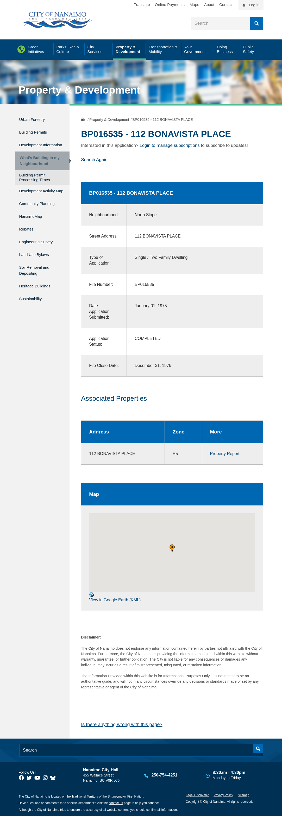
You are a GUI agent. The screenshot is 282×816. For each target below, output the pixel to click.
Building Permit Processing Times (34, 182)
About (209, 4)
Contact (226, 4)
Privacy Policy (223, 795)
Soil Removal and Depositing (38, 277)
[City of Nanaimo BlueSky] (54, 777)
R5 (175, 453)
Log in (254, 5)
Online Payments (170, 4)
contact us (116, 803)
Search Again (94, 159)
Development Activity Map (33, 198)
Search (256, 23)
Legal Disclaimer (197, 795)
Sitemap (243, 795)
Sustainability (33, 302)
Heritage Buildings (39, 291)
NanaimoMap (33, 229)
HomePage (83, 118)
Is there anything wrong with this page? (121, 724)
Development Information (33, 144)
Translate (142, 4)
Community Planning (31, 215)
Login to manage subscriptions (170, 144)
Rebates (28, 241)
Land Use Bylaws (38, 263)
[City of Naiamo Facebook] (21, 777)
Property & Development (79, 90)
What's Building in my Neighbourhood (38, 164)
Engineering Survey (40, 251)
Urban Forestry (35, 118)
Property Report (225, 453)
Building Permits (36, 130)
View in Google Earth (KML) (115, 596)
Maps (194, 4)
